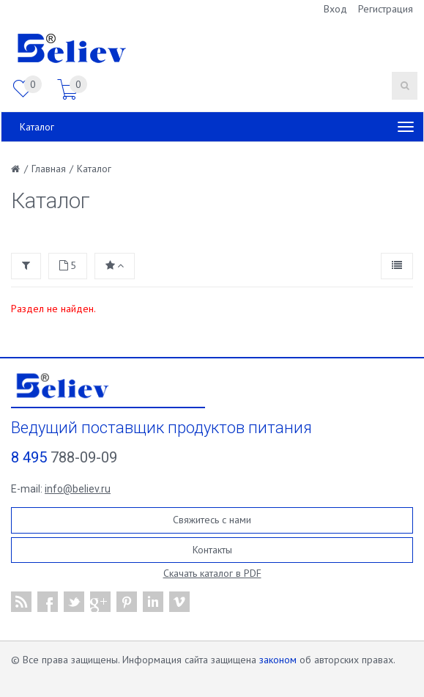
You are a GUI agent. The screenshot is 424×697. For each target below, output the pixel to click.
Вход (335, 8)
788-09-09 (64, 457)
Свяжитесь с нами (212, 519)
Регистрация (385, 8)
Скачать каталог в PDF (212, 573)
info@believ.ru (78, 489)
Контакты (212, 549)
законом (278, 659)
